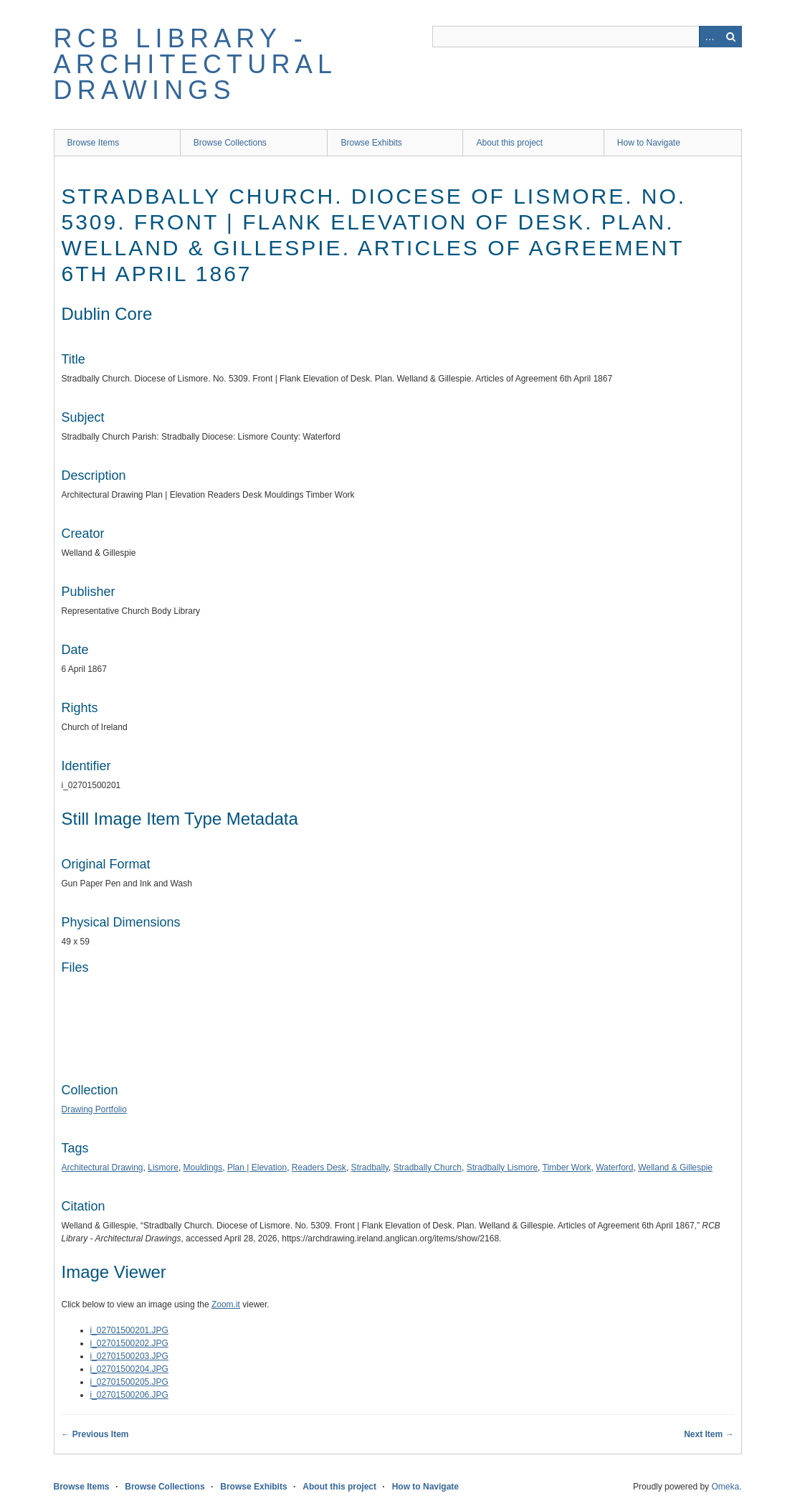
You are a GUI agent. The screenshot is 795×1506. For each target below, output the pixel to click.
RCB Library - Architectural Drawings (195, 64)
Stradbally (370, 1167)
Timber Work (567, 1167)
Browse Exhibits (371, 143)
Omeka (725, 1487)
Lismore (163, 1167)
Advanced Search (709, 36)
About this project (509, 143)
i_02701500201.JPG (129, 1330)
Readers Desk (319, 1167)
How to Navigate (648, 143)
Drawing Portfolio (94, 1109)
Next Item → (708, 1434)
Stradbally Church (428, 1167)
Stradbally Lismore (502, 1167)
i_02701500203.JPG (129, 1356)
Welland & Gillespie (675, 1167)
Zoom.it (225, 1304)
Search (731, 36)
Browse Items (93, 143)
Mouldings (203, 1167)
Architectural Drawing (102, 1167)
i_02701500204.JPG (129, 1369)
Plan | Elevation (257, 1167)
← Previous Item (95, 1434)
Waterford (614, 1167)
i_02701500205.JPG (129, 1382)
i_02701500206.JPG (129, 1395)
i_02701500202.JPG (129, 1343)
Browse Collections (230, 143)
